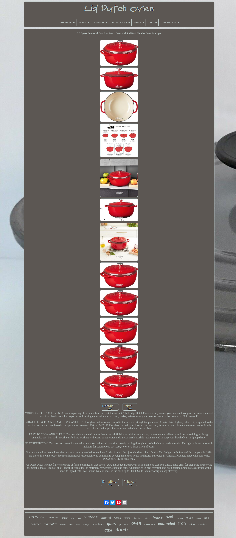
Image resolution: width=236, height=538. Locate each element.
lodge (73, 518)
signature (137, 518)
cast (108, 530)
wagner (36, 524)
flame (127, 517)
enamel (106, 517)
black (147, 518)
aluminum (98, 524)
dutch (121, 530)
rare (132, 532)
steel (71, 525)
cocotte (63, 525)
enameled (166, 523)
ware (189, 517)
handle (117, 517)
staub (65, 517)
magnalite (50, 524)
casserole (149, 524)
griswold (124, 524)
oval (169, 517)
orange (86, 525)
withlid (198, 518)
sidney (192, 524)
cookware (179, 518)
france (158, 517)
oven (136, 523)
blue (206, 517)
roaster (53, 517)
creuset (37, 516)
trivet (79, 518)
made (78, 525)
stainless (203, 524)
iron (182, 523)
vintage (91, 516)
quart (111, 523)
